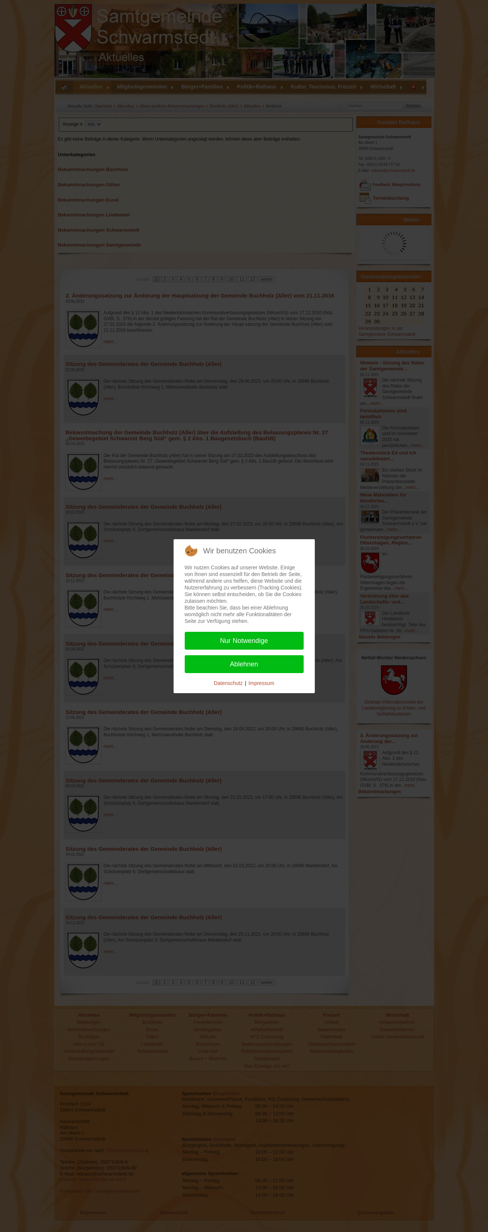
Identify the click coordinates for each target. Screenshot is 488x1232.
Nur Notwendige (244, 640)
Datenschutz (228, 683)
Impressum (261, 683)
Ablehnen (244, 664)
